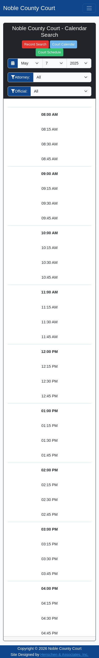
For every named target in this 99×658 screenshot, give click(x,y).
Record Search (35, 44)
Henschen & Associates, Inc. (64, 654)
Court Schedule (49, 52)
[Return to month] (13, 63)
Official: (19, 91)
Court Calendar (63, 44)
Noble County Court (29, 8)
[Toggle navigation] (89, 8)
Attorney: (20, 77)
